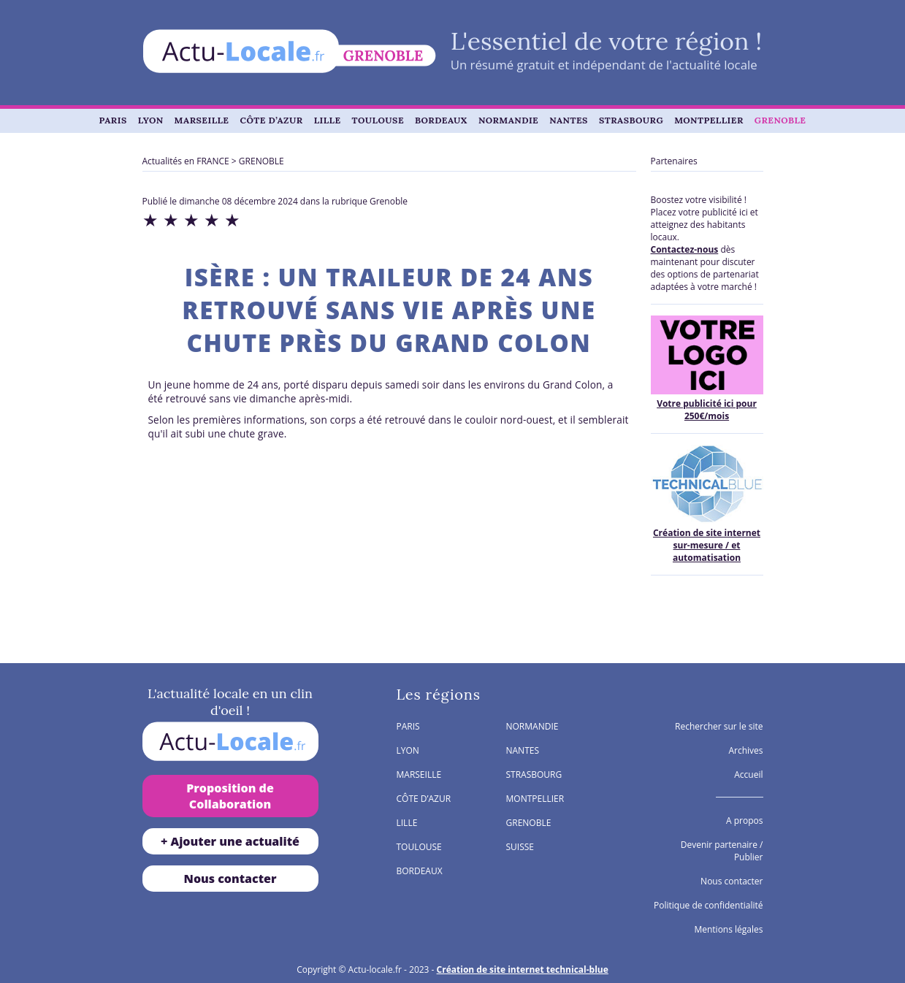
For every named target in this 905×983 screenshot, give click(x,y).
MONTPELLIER (709, 120)
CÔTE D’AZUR (271, 120)
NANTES (568, 120)
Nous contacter (230, 879)
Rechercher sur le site (719, 726)
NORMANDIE (508, 120)
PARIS (113, 120)
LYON (151, 120)
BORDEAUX (441, 120)
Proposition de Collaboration (230, 796)
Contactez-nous (685, 249)
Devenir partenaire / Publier (722, 850)
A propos (744, 820)
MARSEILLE (202, 120)
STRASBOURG (631, 120)
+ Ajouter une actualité (230, 841)
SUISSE (520, 847)
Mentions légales (728, 929)
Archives (745, 750)
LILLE (327, 120)
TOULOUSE (378, 120)
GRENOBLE (780, 120)
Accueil (748, 774)
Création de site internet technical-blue (522, 969)
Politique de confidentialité (708, 905)
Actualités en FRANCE (185, 161)
